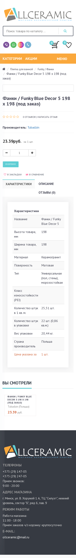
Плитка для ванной (21, 69)
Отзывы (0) (47, 192)
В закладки (13, 174)
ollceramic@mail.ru (16, 537)
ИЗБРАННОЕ (69, 45)
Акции (31, 58)
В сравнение (35, 174)
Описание (46, 184)
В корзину (10, 164)
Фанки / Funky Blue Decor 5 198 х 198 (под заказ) (19, 399)
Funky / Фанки (46, 69)
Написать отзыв (47, 116)
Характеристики (19, 184)
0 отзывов (29, 116)
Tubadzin (33, 127)
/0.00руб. (55, 44)
